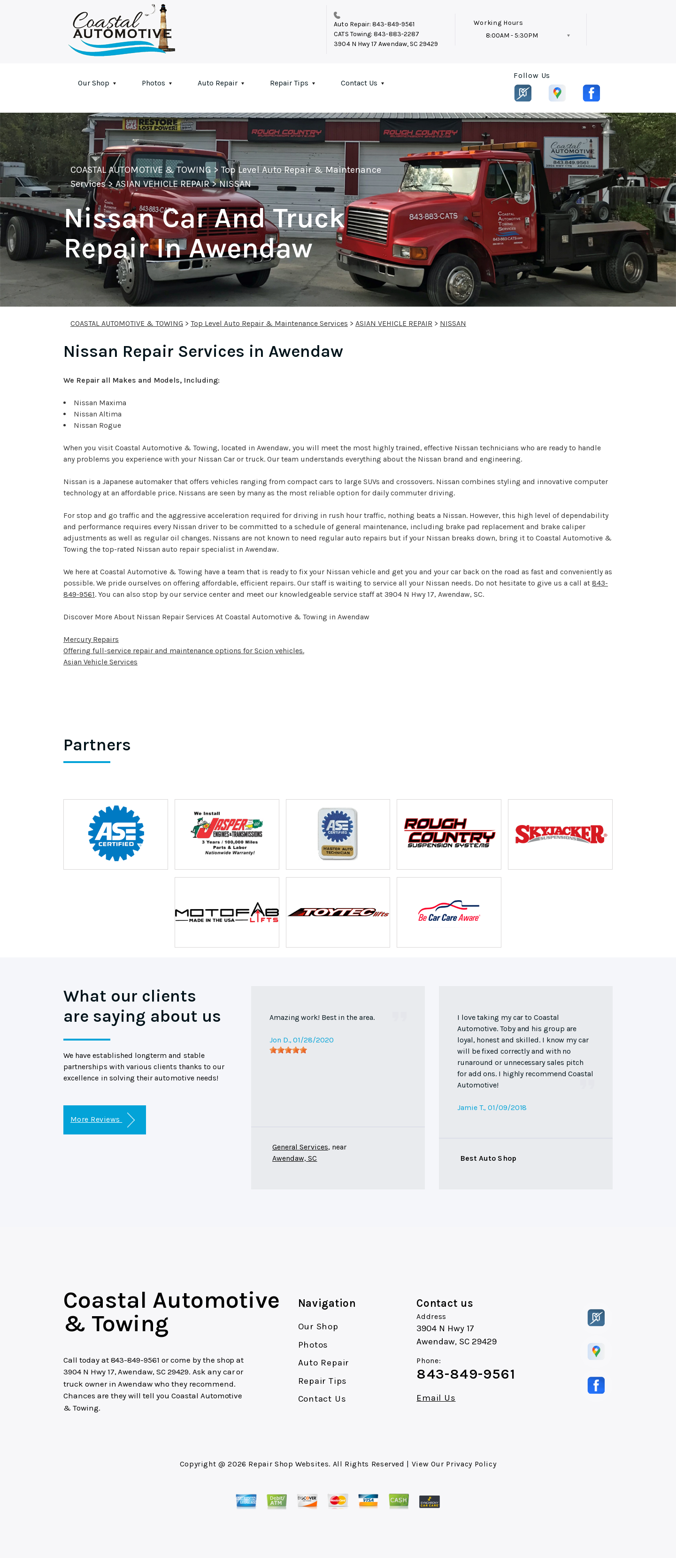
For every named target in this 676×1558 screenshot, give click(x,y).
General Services (300, 1146)
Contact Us (359, 82)
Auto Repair (218, 82)
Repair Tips (289, 82)
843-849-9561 (393, 24)
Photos (153, 82)
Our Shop (93, 82)
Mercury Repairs (91, 639)
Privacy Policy (471, 1463)
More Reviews (102, 1120)
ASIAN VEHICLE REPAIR (162, 183)
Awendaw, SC (294, 1158)
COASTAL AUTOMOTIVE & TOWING (140, 169)
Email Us (435, 1398)
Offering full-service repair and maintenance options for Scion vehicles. (183, 650)
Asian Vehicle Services (100, 661)
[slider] (288, 1050)
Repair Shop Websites (288, 1463)
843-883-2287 (396, 34)
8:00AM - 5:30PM (512, 35)
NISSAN (235, 183)
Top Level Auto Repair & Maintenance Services (269, 323)
